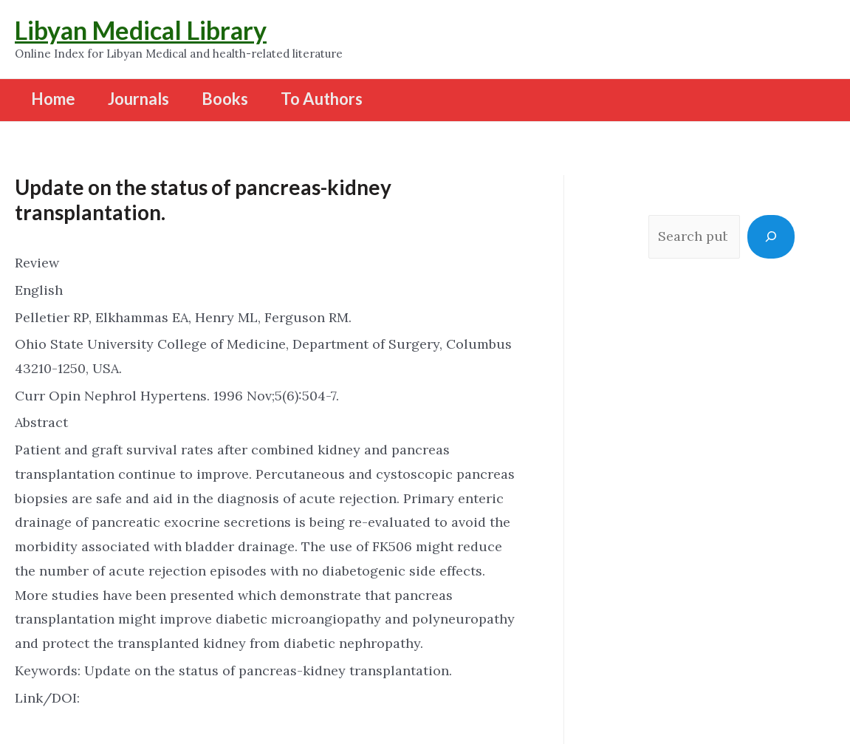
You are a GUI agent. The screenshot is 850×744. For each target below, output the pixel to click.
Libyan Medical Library (141, 30)
